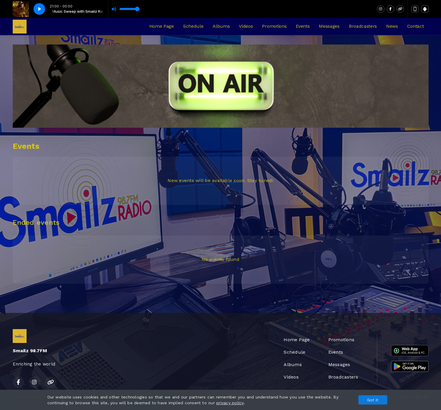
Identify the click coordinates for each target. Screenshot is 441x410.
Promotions (274, 26)
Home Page (161, 26)
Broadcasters (363, 26)
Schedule (193, 26)
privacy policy (229, 402)
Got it (372, 400)
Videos (246, 26)
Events (303, 26)
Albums (221, 26)
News (392, 26)
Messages (329, 26)
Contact (415, 26)
